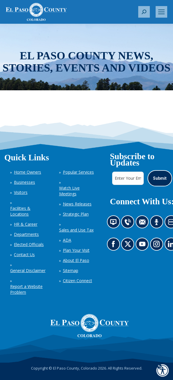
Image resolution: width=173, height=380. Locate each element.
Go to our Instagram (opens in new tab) (158, 245)
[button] (144, 12)
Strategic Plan (76, 214)
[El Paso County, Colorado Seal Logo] (89, 325)
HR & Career (25, 224)
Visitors (21, 192)
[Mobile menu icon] (161, 12)
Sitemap (70, 270)
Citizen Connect (77, 280)
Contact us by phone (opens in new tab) (129, 223)
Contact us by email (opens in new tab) (144, 223)
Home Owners (27, 172)
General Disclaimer (27, 270)
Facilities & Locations (20, 211)
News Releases (77, 204)
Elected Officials (29, 244)
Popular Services (78, 172)
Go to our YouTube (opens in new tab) (143, 245)
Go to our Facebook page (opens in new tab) (114, 245)
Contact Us (24, 254)
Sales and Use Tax (76, 230)
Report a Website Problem (26, 289)
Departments (26, 234)
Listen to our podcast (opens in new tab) (157, 223)
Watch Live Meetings (69, 191)
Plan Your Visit (76, 250)
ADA (67, 240)
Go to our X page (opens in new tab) (129, 245)
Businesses (24, 182)
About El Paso (76, 260)
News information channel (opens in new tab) (115, 223)
